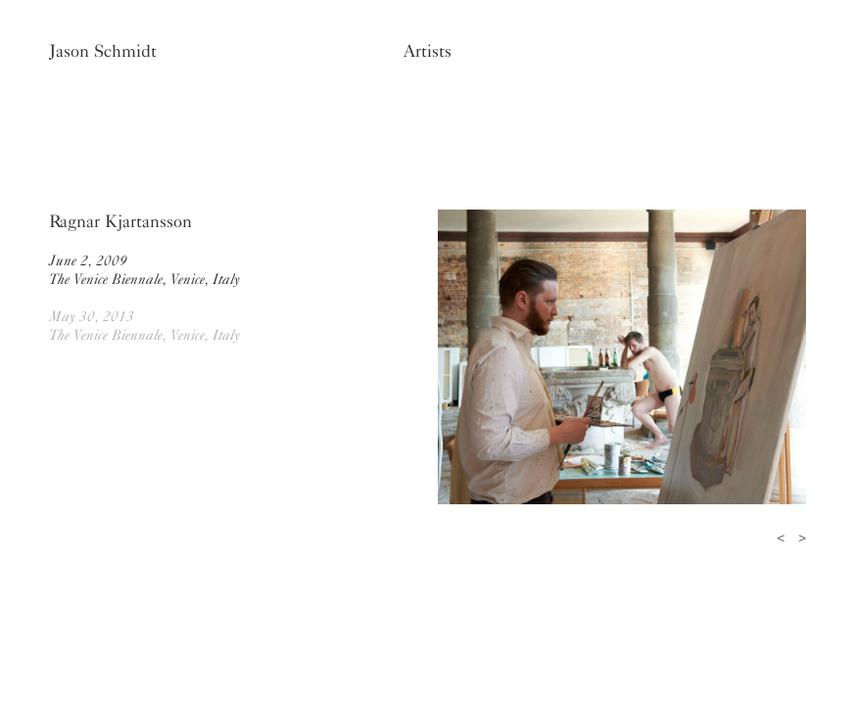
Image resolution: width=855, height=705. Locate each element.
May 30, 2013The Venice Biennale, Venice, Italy (144, 325)
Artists (427, 51)
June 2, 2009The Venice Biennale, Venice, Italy (144, 270)
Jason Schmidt (103, 51)
